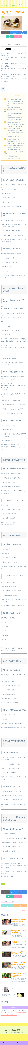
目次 (12, 96)
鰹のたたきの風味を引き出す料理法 (15, 145)
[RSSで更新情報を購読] (20, 905)
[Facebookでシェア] (14, 32)
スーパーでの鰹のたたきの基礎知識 (15, 99)
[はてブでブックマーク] (22, 32)
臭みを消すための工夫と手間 (14, 119)
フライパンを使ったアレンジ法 (15, 147)
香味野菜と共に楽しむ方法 (14, 136)
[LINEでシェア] (10, 36)
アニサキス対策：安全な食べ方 (15, 117)
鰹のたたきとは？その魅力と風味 (15, 101)
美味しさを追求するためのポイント (16, 156)
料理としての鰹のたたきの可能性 (15, 158)
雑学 (3, 884)
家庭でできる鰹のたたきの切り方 (14, 122)
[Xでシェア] (5, 32)
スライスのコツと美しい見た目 (15, 126)
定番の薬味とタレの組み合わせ (15, 130)
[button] (18, 36)
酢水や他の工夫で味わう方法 (14, 149)
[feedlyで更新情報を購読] (7, 905)
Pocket (13, 49)
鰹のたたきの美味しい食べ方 (13, 128)
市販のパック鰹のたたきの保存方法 (16, 143)
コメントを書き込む (14, 1007)
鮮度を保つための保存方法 (14, 141)
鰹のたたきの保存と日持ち (13, 139)
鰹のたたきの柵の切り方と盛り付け (16, 124)
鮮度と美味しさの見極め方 (14, 107)
